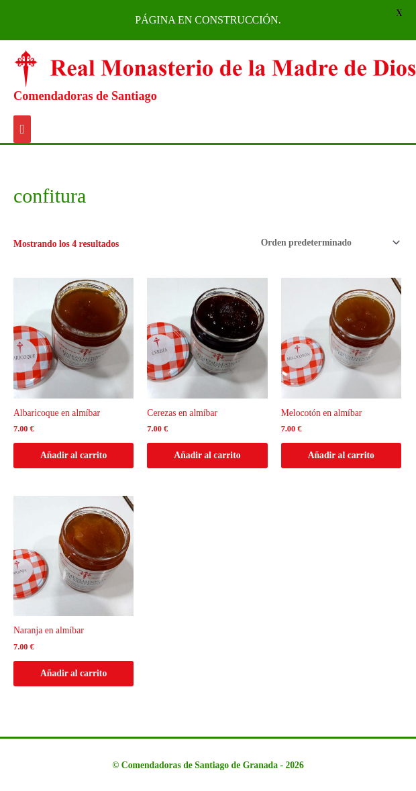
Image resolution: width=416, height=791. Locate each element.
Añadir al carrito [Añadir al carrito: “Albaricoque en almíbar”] (73, 455)
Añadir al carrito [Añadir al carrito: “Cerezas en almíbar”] (207, 455)
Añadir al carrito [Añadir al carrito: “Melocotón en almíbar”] (341, 455)
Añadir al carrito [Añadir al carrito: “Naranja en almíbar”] (73, 673)
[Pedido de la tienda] (328, 242)
